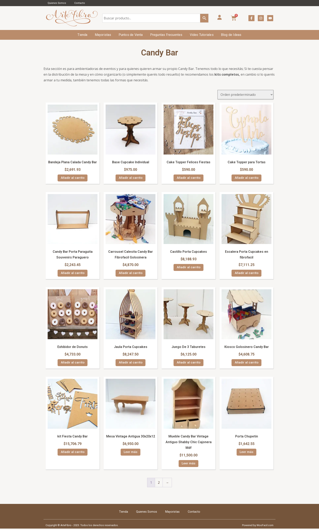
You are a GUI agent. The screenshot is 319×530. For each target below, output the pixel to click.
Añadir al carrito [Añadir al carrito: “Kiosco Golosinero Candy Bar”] (246, 363)
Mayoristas (103, 35)
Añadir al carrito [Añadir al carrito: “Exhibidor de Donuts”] (72, 363)
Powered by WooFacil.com (257, 526)
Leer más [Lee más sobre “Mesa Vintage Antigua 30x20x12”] (130, 453)
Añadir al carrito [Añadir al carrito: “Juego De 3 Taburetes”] (188, 363)
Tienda (82, 35)
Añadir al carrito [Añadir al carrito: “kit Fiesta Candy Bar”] (72, 453)
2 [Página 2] (159, 483)
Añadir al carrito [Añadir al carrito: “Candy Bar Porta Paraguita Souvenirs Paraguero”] (72, 273)
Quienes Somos (57, 2)
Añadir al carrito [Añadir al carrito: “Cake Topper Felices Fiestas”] (188, 178)
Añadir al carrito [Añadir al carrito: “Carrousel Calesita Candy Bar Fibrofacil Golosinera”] (130, 273)
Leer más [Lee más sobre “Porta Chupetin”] (246, 453)
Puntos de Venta (131, 35)
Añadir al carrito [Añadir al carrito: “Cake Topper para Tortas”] (246, 178)
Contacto (79, 2)
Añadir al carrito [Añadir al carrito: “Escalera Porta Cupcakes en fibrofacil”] (246, 273)
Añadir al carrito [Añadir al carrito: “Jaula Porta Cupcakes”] (130, 363)
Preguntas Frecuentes (166, 35)
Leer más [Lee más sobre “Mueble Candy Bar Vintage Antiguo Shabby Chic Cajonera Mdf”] (188, 465)
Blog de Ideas (231, 35)
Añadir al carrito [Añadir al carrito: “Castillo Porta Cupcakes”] (188, 268)
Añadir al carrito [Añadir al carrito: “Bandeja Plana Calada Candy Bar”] (72, 178)
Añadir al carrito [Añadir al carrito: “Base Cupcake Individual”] (130, 178)
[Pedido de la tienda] (245, 94)
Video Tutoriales (202, 35)
